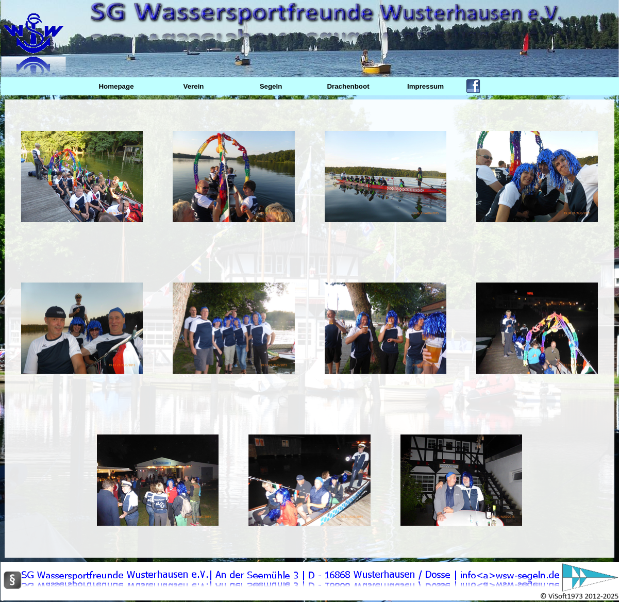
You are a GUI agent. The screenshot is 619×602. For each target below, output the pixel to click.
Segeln (271, 86)
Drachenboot (348, 86)
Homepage (115, 86)
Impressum (425, 86)
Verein (193, 86)
